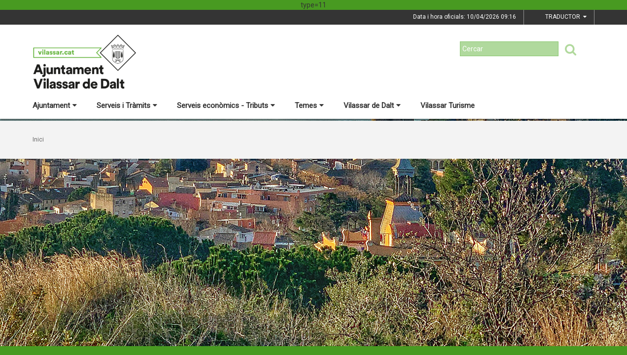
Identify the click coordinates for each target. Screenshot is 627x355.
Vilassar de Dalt (372, 105)
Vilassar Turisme (447, 105)
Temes (309, 105)
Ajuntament (55, 105)
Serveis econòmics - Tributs (226, 105)
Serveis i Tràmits (127, 105)
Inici (38, 139)
